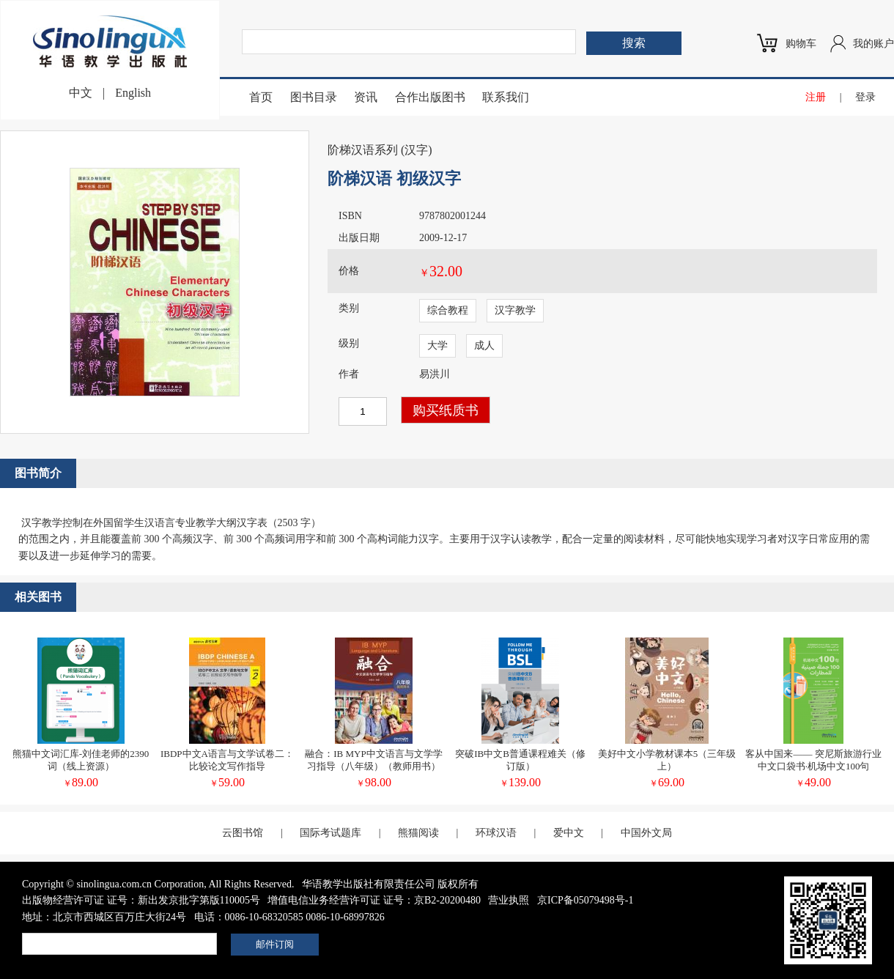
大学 (437, 345)
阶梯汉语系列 (363, 150)
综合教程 (447, 310)
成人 (484, 345)
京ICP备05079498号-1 (585, 900)
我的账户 (873, 43)
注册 (815, 97)
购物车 (801, 43)
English (133, 92)
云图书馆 (242, 832)
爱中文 (568, 832)
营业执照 (508, 900)
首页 (261, 97)
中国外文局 (646, 832)
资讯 (365, 97)
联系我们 (505, 97)
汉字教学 (515, 310)
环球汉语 (496, 832)
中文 (80, 92)
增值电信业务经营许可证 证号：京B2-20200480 (374, 900)
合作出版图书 (430, 97)
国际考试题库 (330, 832)
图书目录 (313, 97)
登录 (865, 97)
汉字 (416, 150)
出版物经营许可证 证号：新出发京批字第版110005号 (141, 900)
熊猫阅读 (418, 832)
